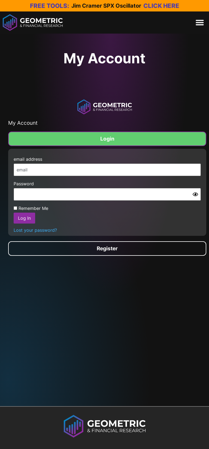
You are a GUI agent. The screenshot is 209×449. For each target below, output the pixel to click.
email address (28, 159)
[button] (199, 22)
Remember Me (31, 208)
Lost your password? (35, 230)
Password (24, 183)
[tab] (107, 139)
